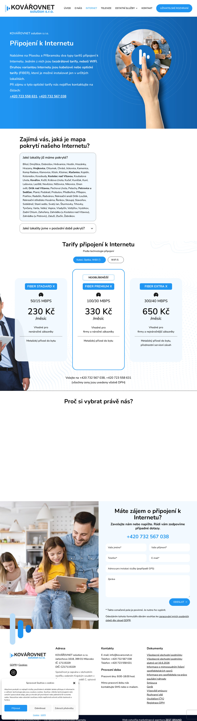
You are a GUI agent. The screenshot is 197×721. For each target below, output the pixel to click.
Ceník (150, 688)
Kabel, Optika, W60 (91, 259)
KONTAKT (147, 8)
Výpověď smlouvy (157, 692)
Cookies (36, 715)
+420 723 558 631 (23, 96)
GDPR (43, 715)
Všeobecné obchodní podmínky (164, 656)
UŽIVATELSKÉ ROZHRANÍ (174, 8)
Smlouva (152, 684)
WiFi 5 (115, 260)
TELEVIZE (106, 8)
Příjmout (16, 708)
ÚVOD (67, 8)
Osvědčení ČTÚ (155, 700)
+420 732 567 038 (52, 96)
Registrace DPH (156, 704)
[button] (74, 683)
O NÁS (78, 8)
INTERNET (91, 8)
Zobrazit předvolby (64, 708)
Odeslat (178, 603)
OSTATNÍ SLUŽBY (125, 8)
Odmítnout (40, 708)
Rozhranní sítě (155, 696)
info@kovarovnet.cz (121, 656)
